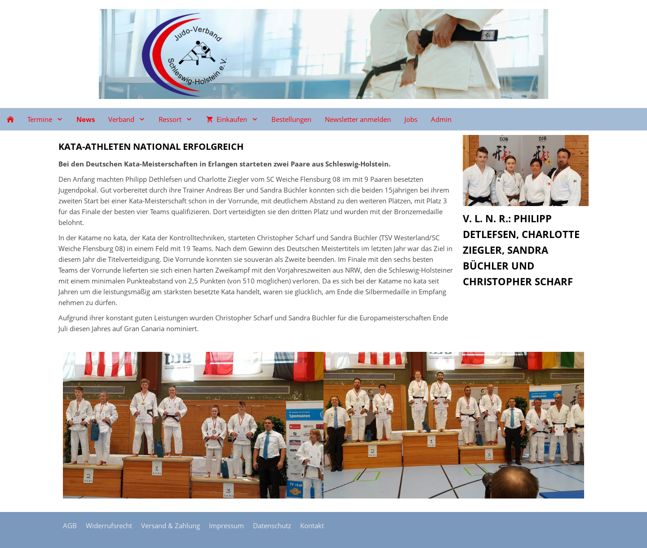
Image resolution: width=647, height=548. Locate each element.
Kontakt (312, 525)
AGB (70, 525)
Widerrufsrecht (109, 525)
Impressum (226, 525)
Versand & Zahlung (170, 525)
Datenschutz (272, 525)
